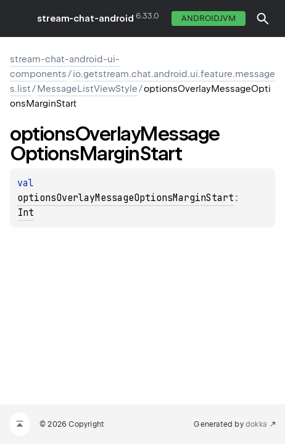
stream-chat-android (85, 18)
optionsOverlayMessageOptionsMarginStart (125, 198)
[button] (262, 18)
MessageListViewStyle (87, 88)
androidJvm (208, 18)
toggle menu (18, 18)
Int (25, 213)
